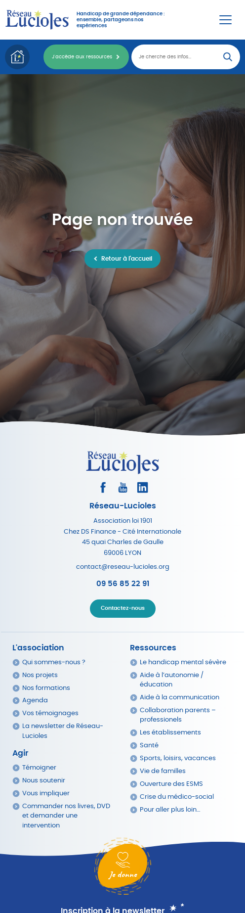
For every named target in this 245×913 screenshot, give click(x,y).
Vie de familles (163, 771)
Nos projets (40, 675)
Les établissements (170, 733)
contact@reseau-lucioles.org (122, 567)
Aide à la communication (179, 697)
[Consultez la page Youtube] (123, 487)
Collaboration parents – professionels (178, 715)
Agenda (35, 700)
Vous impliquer (46, 793)
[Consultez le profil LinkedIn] (142, 487)
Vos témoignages (50, 713)
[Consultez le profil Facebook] (103, 487)
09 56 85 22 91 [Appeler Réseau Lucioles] (122, 584)
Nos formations (46, 688)
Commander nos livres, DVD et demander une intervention (66, 816)
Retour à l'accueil (126, 259)
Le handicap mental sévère (183, 662)
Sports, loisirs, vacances (178, 758)
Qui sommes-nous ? (53, 662)
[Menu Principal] (225, 20)
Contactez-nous (123, 608)
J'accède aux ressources (82, 56)
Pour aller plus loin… (170, 810)
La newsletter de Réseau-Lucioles (62, 731)
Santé (149, 745)
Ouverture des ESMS (171, 784)
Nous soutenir (43, 780)
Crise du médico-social (177, 797)
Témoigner (39, 768)
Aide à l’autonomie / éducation (172, 680)
